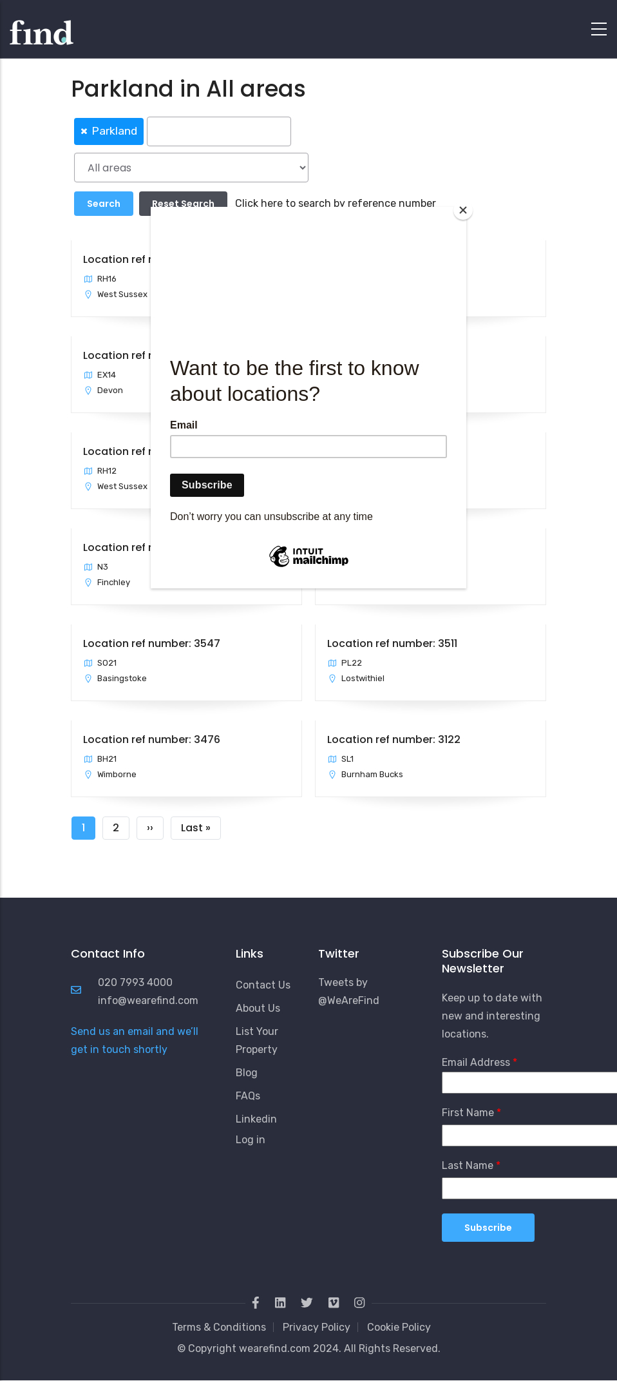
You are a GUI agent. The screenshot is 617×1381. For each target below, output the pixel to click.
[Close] (463, 210)
